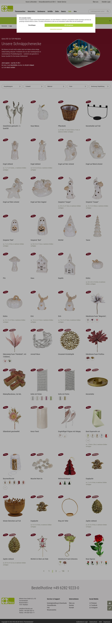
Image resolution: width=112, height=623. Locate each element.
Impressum (59, 29)
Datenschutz (53, 29)
